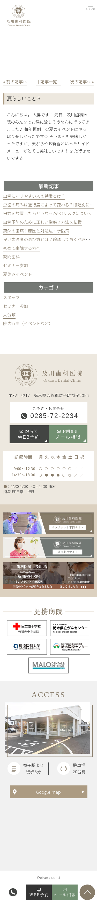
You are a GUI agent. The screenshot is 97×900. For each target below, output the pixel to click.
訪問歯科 (11, 256)
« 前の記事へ (15, 81)
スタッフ (11, 297)
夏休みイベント (17, 274)
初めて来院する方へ (21, 248)
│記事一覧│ (48, 81)
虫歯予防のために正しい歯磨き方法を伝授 (42, 222)
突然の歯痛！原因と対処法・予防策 (36, 231)
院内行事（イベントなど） (28, 323)
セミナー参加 (15, 265)
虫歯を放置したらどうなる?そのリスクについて (47, 213)
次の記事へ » (82, 81)
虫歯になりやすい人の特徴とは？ (34, 196)
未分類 (9, 315)
